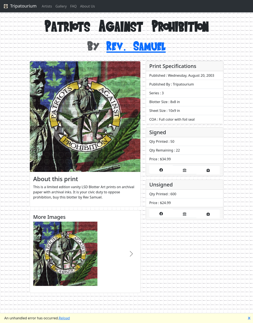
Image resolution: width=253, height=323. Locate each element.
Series (154, 93)
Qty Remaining (161, 150)
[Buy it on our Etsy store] (208, 169)
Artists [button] (47, 6)
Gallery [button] (61, 6)
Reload (64, 318)
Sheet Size (157, 110)
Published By (159, 84)
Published (157, 75)
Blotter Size (158, 101)
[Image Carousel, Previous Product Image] (39, 254)
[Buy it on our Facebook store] (161, 169)
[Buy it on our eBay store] (184, 169)
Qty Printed (158, 141)
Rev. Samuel (136, 46)
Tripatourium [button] (19, 6)
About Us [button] (87, 6)
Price (153, 159)
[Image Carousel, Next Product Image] (131, 254)
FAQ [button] (73, 6)
